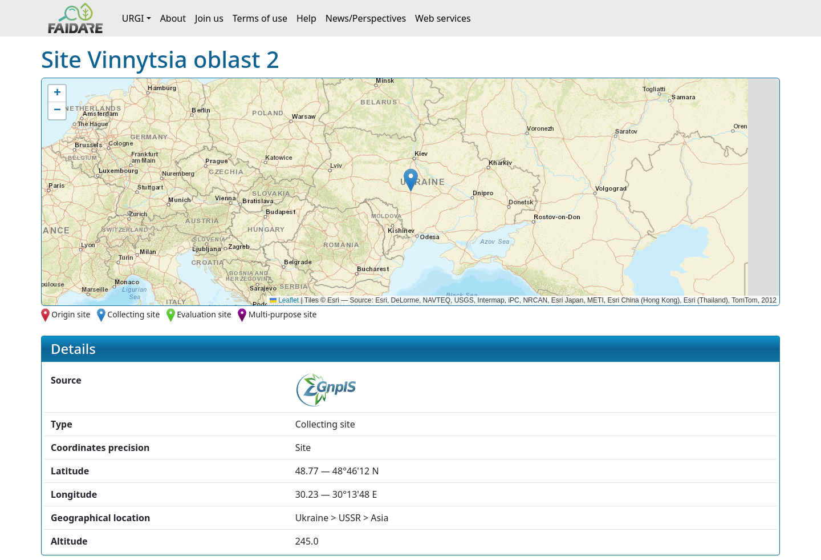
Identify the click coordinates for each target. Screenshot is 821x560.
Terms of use (260, 18)
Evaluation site (204, 314)
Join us (209, 18)
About (173, 18)
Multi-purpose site (283, 314)
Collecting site (133, 314)
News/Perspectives (366, 18)
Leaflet (284, 300)
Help (306, 18)
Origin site (70, 314)
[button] (411, 180)
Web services (443, 18)
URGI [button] (133, 18)
